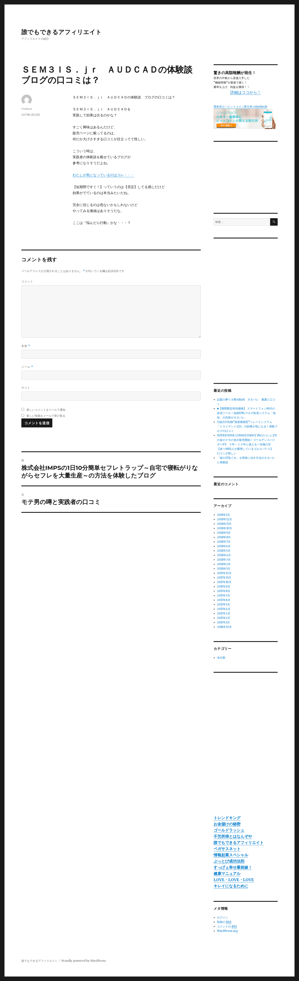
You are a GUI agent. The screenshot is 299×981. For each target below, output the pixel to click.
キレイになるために (231, 885)
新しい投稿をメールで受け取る (45, 415)
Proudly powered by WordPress (83, 961)
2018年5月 (223, 551)
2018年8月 (224, 537)
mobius (26, 108)
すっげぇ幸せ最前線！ (233, 867)
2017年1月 (223, 622)
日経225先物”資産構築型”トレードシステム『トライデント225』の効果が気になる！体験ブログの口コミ (247, 426)
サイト (25, 387)
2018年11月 (224, 524)
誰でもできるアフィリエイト (61, 32)
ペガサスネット (227, 848)
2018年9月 (224, 533)
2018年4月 (224, 555)
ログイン (222, 917)
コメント (27, 281)
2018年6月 (224, 546)
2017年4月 (223, 609)
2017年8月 (223, 591)
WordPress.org (227, 931)
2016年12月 (224, 627)
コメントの (227, 926)
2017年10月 (224, 582)
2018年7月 (223, 542)
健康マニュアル (227, 873)
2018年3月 (224, 559)
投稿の (224, 922)
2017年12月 (224, 573)
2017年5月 (223, 604)
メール (27, 367)
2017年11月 (224, 577)
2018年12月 (224, 519)
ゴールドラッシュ (229, 830)
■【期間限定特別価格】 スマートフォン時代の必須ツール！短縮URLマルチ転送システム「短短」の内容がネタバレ (246, 413)
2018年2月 (224, 564)
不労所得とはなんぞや (233, 836)
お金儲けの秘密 (227, 824)
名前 (25, 346)
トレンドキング (227, 817)
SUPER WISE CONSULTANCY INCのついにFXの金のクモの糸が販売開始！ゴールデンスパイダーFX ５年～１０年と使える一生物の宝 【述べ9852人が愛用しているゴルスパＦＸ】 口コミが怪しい (247, 444)
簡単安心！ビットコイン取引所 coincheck (240, 106)
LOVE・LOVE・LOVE (234, 879)
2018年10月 (224, 528)
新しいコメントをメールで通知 (45, 409)
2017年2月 (223, 618)
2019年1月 (223, 515)
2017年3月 (223, 613)
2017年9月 (223, 586)
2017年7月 (223, 595)
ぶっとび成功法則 (229, 861)
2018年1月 (223, 568)
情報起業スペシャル (231, 854)
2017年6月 (223, 600)
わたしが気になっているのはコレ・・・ (103, 175)
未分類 (221, 657)
